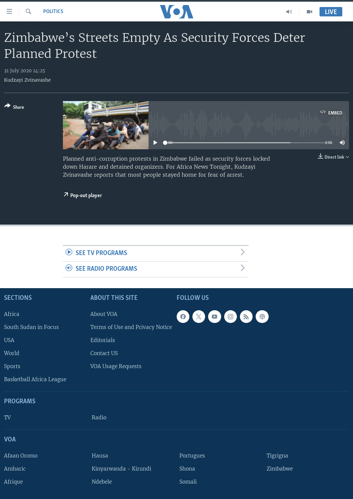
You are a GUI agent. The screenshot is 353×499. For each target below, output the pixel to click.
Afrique (13, 482)
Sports (12, 366)
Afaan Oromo (20, 455)
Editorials (102, 340)
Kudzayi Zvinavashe (27, 80)
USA (9, 340)
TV (7, 417)
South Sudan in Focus (31, 327)
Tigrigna (277, 455)
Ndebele (102, 482)
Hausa (100, 455)
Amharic (15, 469)
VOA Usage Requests (116, 366)
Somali (188, 482)
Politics (53, 11)
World (11, 353)
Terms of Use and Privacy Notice (131, 327)
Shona (187, 469)
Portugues (192, 455)
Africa (11, 314)
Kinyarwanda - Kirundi (121, 469)
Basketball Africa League (35, 379)
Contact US (104, 353)
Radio (99, 417)
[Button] (14, 108)
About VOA (103, 314)
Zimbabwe (280, 469)
